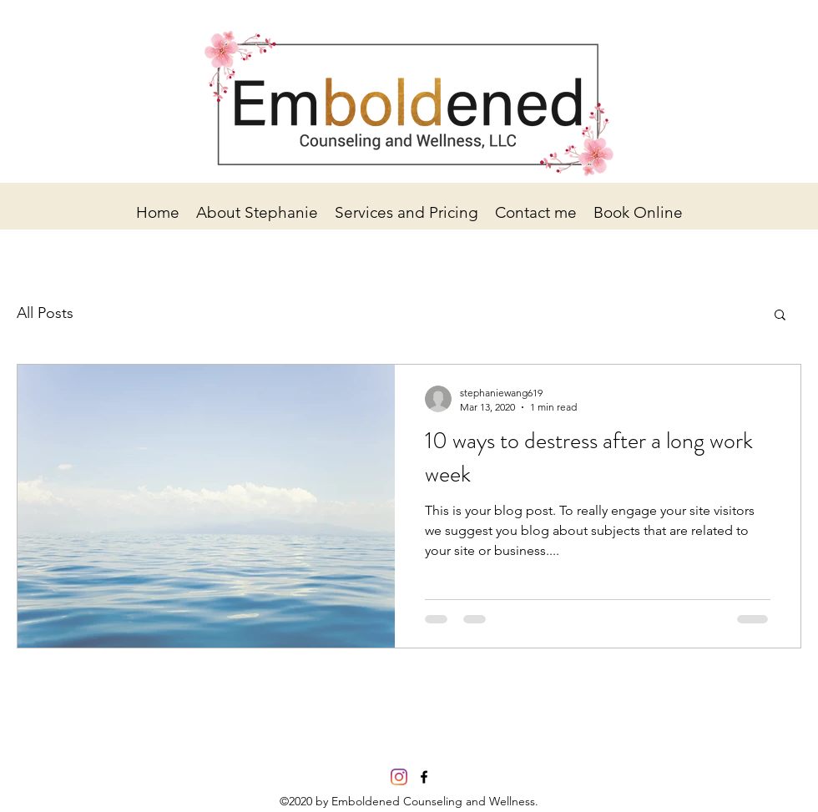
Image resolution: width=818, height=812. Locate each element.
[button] (780, 316)
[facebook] (424, 777)
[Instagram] (399, 777)
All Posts (45, 313)
